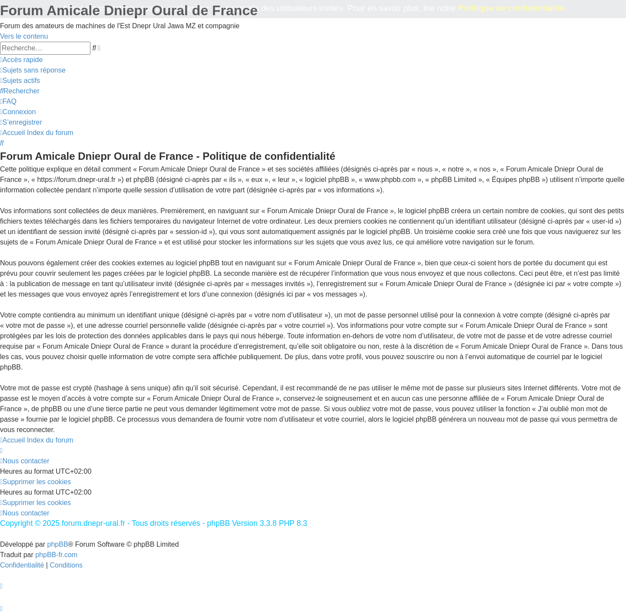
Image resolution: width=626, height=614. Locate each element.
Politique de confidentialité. (512, 8)
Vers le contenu (24, 36)
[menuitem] (33, 70)
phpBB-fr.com (56, 554)
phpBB (57, 544)
